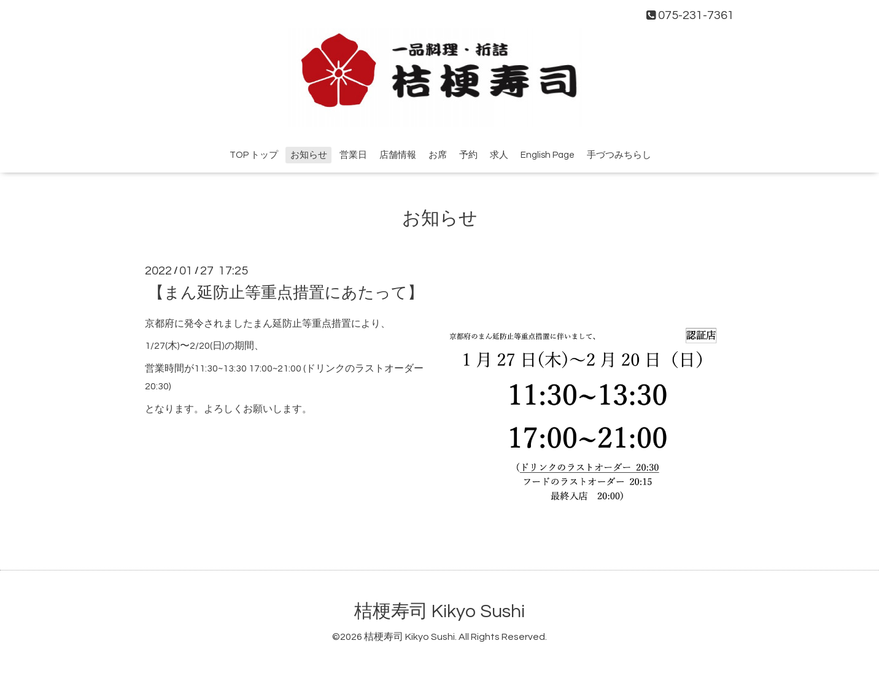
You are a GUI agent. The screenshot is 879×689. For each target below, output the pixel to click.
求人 (499, 155)
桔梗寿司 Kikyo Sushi (439, 611)
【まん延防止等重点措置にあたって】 (286, 292)
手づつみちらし (619, 155)
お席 (437, 155)
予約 (468, 155)
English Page (548, 155)
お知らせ (308, 155)
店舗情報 (397, 155)
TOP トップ (254, 155)
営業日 (353, 155)
